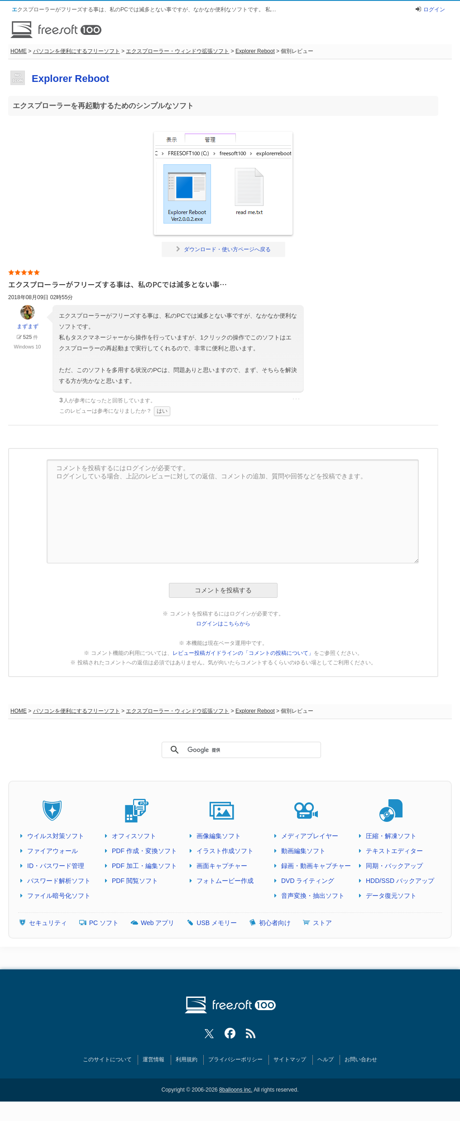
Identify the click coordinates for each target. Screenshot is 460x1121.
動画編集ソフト (303, 850)
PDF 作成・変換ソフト (144, 850)
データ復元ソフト (391, 895)
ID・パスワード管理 (55, 865)
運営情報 (153, 1059)
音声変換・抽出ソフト (313, 895)
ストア (322, 922)
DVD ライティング (307, 880)
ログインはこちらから (223, 623)
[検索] (237, 750)
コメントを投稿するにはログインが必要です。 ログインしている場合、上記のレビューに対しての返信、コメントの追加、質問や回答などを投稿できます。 (233, 511)
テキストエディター (394, 850)
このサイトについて (107, 1059)
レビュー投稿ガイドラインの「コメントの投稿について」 (243, 653)
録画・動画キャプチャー (316, 865)
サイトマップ (289, 1059)
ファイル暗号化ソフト (59, 895)
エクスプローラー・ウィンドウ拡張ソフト (177, 51)
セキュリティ (48, 922)
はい (162, 411)
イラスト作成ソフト (225, 850)
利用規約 (186, 1059)
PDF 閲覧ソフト (135, 880)
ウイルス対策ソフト (55, 836)
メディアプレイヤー (309, 836)
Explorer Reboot (255, 51)
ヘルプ (325, 1059)
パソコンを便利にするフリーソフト (76, 51)
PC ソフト (104, 922)
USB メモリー (216, 922)
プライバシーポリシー (235, 1059)
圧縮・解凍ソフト (391, 836)
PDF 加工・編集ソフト (144, 865)
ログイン (434, 9)
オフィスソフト (134, 836)
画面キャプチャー (221, 865)
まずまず (27, 317)
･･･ (296, 399)
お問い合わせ (361, 1059)
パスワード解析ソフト (59, 880)
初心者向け (275, 922)
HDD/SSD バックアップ (400, 880)
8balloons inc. (235, 1090)
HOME (18, 51)
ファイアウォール (52, 850)
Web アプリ (157, 922)
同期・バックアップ (394, 865)
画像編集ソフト (218, 836)
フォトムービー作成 (225, 880)
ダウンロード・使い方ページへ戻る (223, 249)
